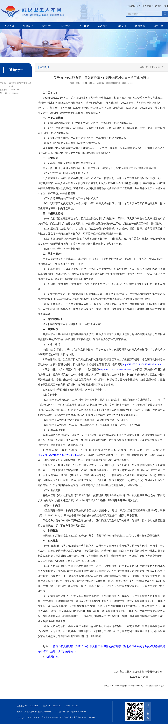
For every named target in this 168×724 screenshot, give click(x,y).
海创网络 (92, 717)
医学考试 (65, 25)
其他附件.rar (52, 656)
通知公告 (160, 67)
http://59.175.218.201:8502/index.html (142, 364)
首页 (152, 67)
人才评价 (84, 25)
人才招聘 (102, 25)
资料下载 (158, 25)
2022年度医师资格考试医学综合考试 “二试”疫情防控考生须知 (138, 686)
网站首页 (9, 25)
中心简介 (28, 25)
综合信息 (46, 25)
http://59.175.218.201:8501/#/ (115, 369)
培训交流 (121, 25)
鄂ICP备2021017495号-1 (77, 712)
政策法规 (140, 25)
